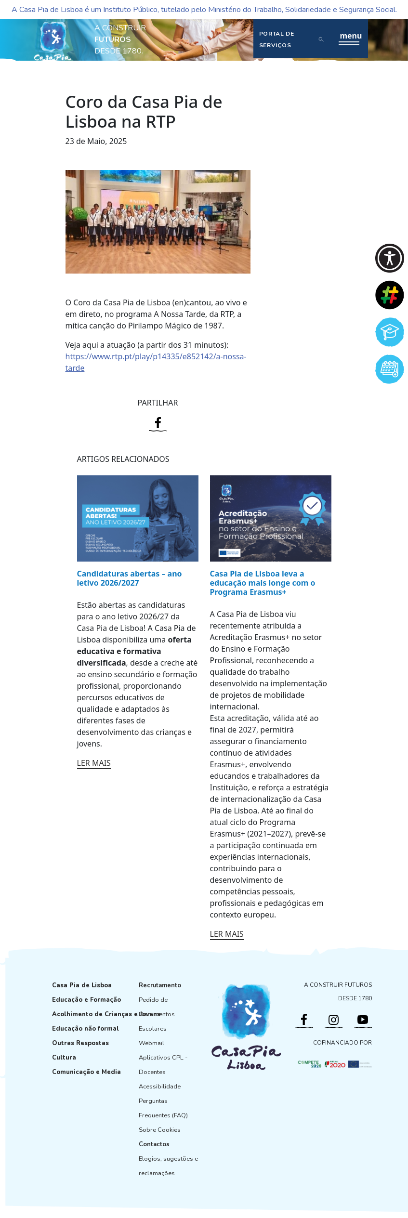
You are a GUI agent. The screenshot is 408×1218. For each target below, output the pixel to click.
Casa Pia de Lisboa (82, 985)
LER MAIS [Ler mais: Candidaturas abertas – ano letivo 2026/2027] (94, 763)
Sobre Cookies (160, 1130)
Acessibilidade (160, 1086)
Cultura (64, 1057)
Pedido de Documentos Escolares (157, 1014)
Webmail (151, 1043)
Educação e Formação (86, 999)
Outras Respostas (80, 1043)
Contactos (154, 1144)
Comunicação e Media (86, 1072)
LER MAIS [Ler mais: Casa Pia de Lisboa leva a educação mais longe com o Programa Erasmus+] (227, 934)
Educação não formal (85, 1028)
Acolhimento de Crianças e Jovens (106, 1014)
